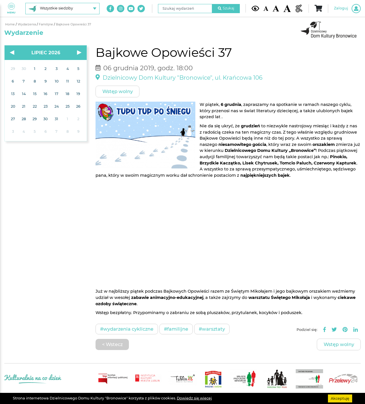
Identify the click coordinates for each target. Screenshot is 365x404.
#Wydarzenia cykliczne (126, 329)
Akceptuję (340, 398)
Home (10, 24)
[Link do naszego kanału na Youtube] (131, 8)
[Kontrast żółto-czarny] (255, 8)
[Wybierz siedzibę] (62, 8)
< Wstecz (112, 344)
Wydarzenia (27, 24)
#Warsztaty (212, 329)
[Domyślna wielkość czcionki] (266, 8)
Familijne (46, 24)
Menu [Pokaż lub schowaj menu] (11, 8)
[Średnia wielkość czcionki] (276, 8)
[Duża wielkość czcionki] (287, 8)
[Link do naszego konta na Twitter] (141, 8)
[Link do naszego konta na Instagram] (120, 8)
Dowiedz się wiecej (194, 398)
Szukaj (226, 8)
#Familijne (176, 329)
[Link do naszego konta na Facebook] (110, 8)
